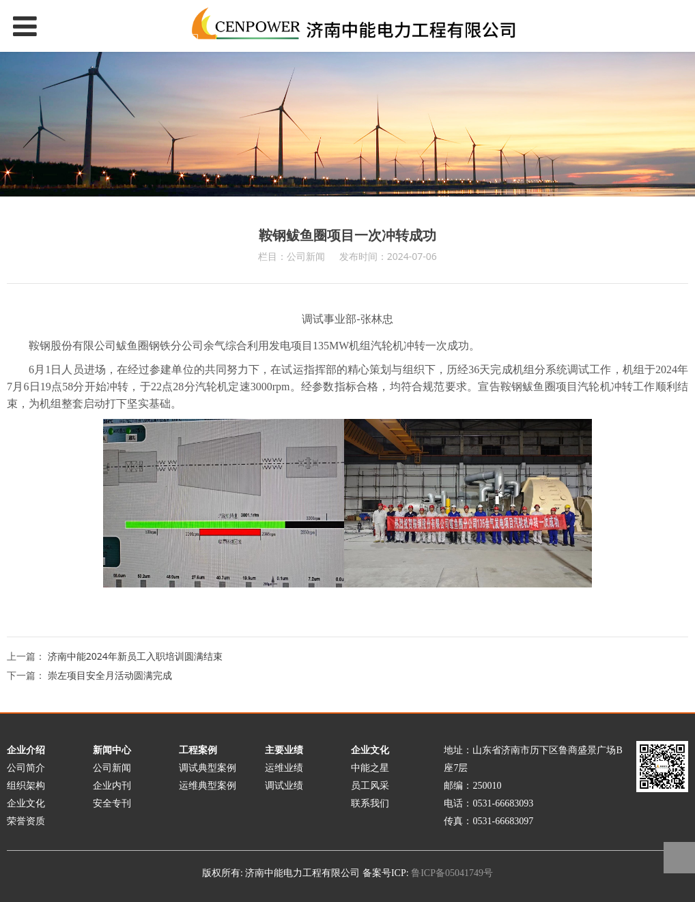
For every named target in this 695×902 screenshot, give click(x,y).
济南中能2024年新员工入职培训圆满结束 (135, 656)
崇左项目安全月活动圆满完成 (110, 675)
